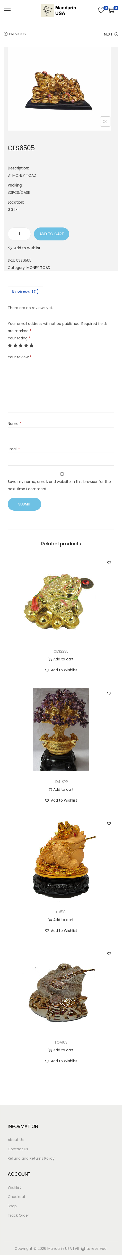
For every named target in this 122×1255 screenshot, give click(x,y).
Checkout (16, 1196)
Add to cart (51, 234)
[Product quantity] (19, 234)
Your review (19, 357)
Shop (12, 1206)
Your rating (19, 338)
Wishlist (14, 1187)
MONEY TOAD (38, 267)
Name (14, 423)
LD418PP (61, 781)
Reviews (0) (25, 291)
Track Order (18, 1215)
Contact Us (18, 1149)
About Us (16, 1139)
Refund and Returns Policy (31, 1158)
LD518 (61, 912)
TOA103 (60, 1042)
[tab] (61, 292)
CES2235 (61, 651)
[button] (24, 248)
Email (14, 449)
